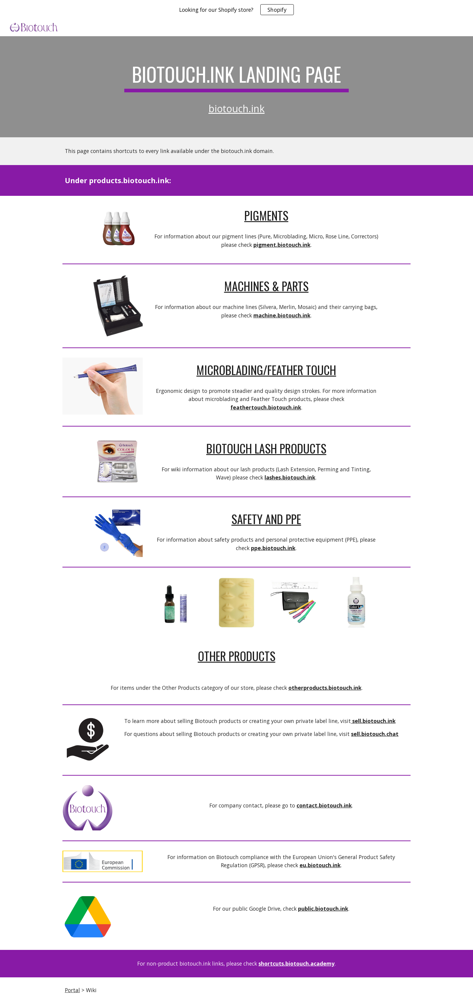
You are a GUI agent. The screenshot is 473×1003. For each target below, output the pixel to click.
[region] (236, 9)
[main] (236, 75)
